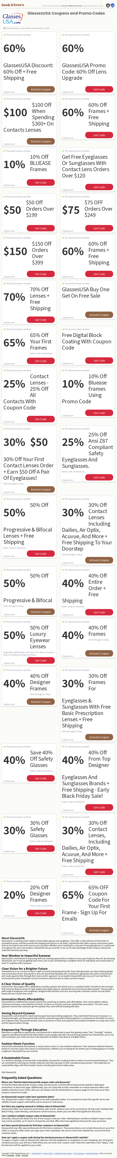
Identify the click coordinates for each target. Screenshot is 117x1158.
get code (99, 89)
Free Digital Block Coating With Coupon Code (87, 341)
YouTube (25, 1155)
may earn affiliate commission (72, 6)
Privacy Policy (48, 1153)
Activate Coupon (41, 89)
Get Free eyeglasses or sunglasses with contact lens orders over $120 (85, 166)
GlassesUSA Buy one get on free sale (85, 292)
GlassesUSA (11, 1072)
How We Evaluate (92, 1153)
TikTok (17, 1155)
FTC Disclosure (79, 1153)
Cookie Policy (37, 1153)
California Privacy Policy (63, 1153)
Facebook (10, 1155)
